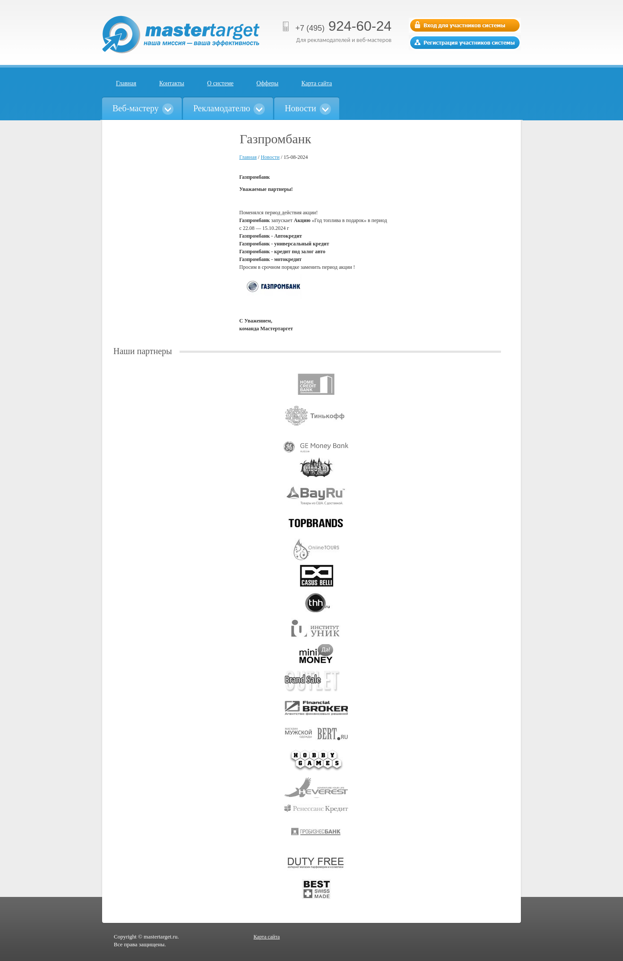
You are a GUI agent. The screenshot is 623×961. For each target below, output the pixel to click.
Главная (126, 83)
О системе (220, 83)
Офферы (268, 83)
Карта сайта (317, 83)
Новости (270, 157)
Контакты (171, 83)
